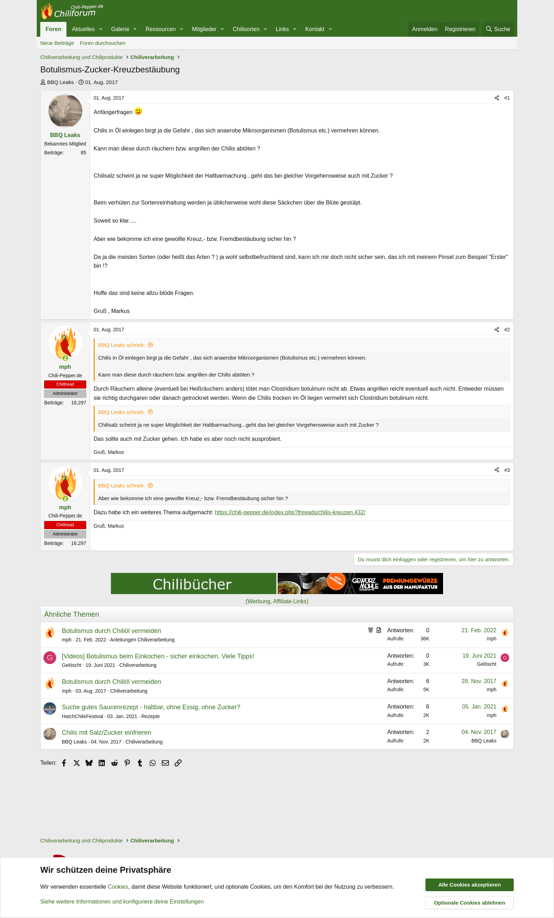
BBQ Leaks (60, 82)
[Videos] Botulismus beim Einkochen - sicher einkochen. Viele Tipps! (158, 656)
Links (282, 29)
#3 (507, 470)
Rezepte (150, 716)
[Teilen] (497, 98)
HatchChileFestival (82, 716)
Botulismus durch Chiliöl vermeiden (111, 630)
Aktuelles (83, 29)
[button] (100, 29)
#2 (507, 329)
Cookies (118, 887)
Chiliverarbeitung (138, 665)
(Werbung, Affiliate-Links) (277, 601)
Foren (53, 29)
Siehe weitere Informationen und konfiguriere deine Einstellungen (122, 902)
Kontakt (314, 29)
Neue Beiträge (57, 43)
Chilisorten (246, 29)
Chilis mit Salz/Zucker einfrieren (106, 732)
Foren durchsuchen (102, 43)
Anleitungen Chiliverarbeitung (142, 639)
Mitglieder (204, 29)
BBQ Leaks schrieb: (121, 345)
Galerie (120, 29)
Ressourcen (161, 29)
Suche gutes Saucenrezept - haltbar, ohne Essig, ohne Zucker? (151, 707)
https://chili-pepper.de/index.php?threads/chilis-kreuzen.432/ (290, 512)
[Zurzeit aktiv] (65, 358)
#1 (507, 98)
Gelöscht (71, 665)
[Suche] (498, 29)
